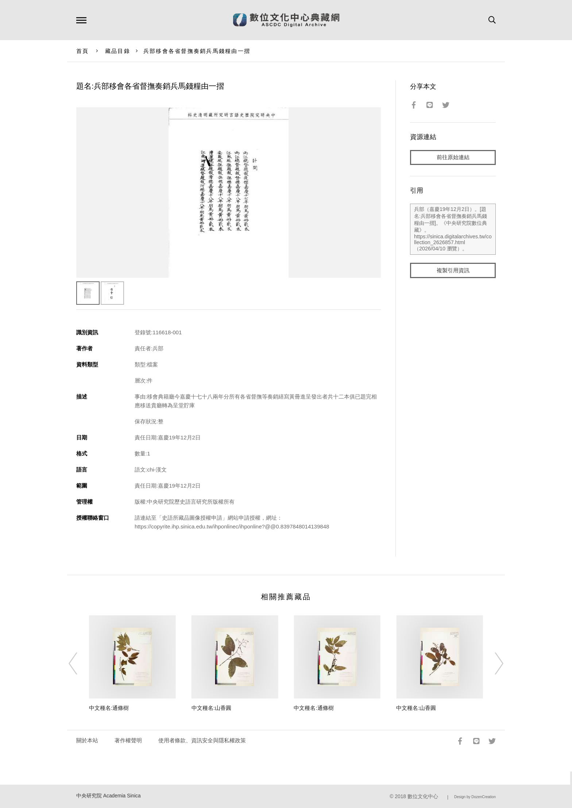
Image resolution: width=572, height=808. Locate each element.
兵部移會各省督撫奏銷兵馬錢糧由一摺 (196, 51)
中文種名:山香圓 (211, 708)
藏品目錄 (117, 51)
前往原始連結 (453, 157)
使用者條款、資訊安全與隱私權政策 (202, 740)
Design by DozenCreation (475, 797)
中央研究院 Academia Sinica (108, 796)
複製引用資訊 (453, 271)
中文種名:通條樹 (109, 708)
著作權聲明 (128, 740)
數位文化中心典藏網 (286, 20)
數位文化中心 (422, 796)
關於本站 (87, 740)
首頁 (82, 51)
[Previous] (79, 663)
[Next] (492, 663)
